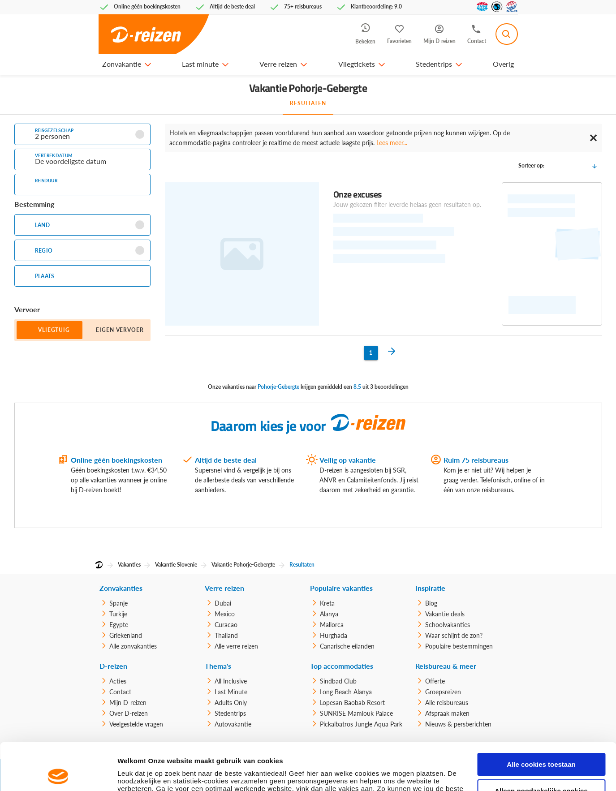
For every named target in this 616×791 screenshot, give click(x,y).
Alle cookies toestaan (541, 717)
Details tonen (138, 773)
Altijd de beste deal (226, 460)
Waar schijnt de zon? (453, 635)
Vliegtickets (356, 64)
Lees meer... (391, 142)
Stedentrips (434, 64)
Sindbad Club (338, 681)
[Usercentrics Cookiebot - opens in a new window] (58, 773)
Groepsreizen (443, 692)
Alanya (329, 614)
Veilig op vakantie (347, 460)
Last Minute (231, 692)
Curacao (226, 624)
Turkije (118, 614)
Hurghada (333, 635)
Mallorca (332, 624)
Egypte (118, 624)
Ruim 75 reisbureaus (476, 460)
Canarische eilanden (347, 646)
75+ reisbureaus (303, 6)
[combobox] (506, 34)
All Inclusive (231, 681)
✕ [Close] (593, 138)
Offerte (435, 681)
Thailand (226, 635)
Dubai (223, 603)
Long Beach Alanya (346, 692)
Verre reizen (278, 64)
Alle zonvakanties (133, 646)
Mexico (225, 614)
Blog (431, 603)
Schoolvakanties (447, 624)
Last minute (200, 64)
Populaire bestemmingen (459, 646)
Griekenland (125, 635)
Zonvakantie (121, 64)
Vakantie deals (445, 614)
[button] (147, 64)
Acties (117, 681)
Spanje (118, 603)
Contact (120, 692)
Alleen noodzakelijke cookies (541, 744)
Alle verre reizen (236, 646)
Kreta (327, 603)
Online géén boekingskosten (116, 460)
